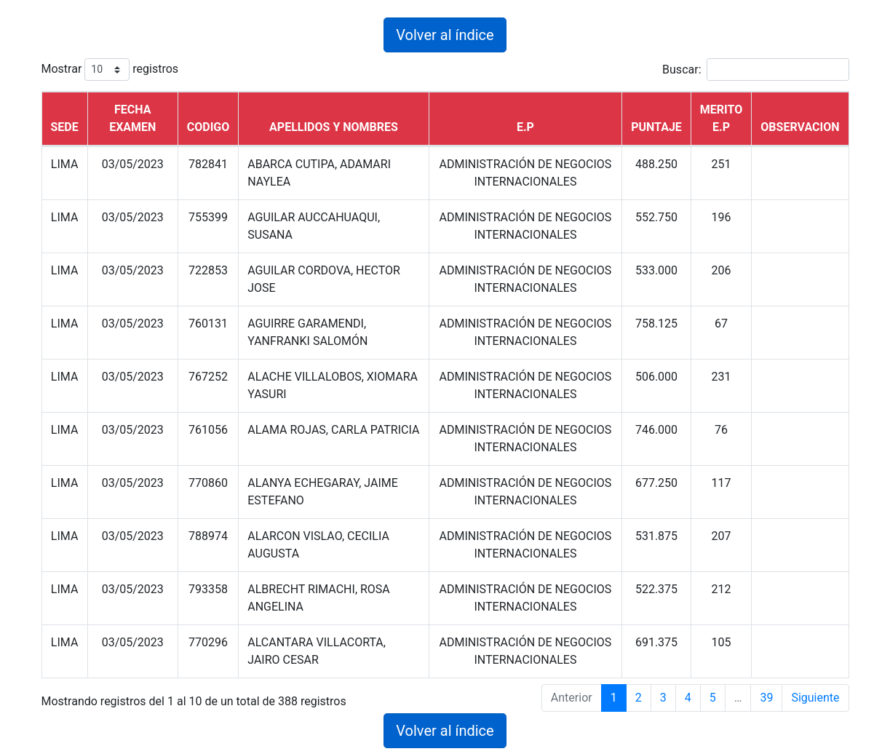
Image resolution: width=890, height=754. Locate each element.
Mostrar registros (110, 69)
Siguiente (815, 698)
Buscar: (755, 69)
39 (766, 698)
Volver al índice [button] (444, 35)
